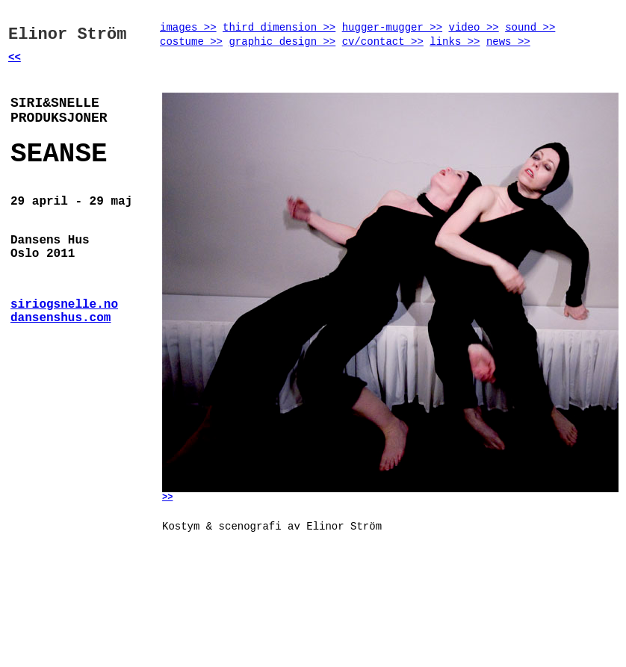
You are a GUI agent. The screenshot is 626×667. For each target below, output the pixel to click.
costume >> (191, 42)
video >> (474, 28)
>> (167, 497)
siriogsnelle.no (64, 304)
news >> (508, 42)
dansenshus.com (60, 318)
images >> (188, 28)
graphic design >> (282, 42)
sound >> (530, 28)
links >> (455, 42)
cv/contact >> (383, 42)
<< (14, 57)
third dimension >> (279, 28)
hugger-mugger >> (392, 28)
